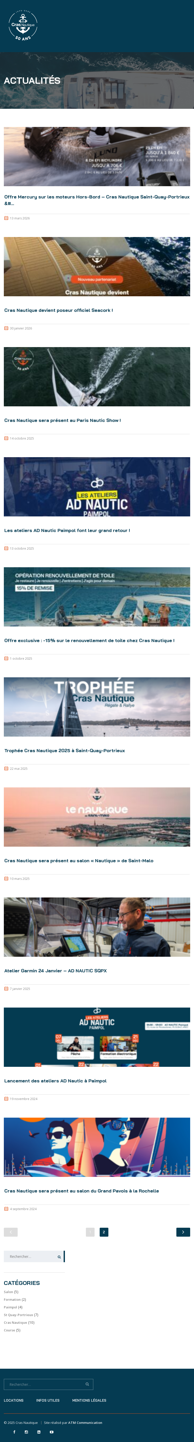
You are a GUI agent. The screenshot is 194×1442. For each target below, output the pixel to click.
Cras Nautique (15, 1322)
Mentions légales (89, 1400)
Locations (14, 1400)
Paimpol (10, 1307)
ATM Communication (85, 1422)
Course (9, 1330)
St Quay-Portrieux (18, 1315)
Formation (12, 1299)
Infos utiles (48, 1400)
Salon (8, 1292)
